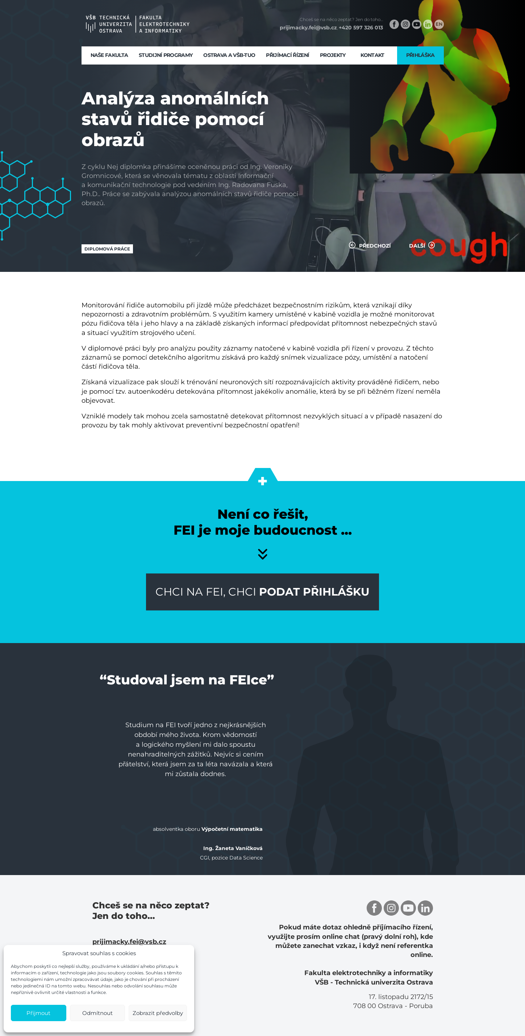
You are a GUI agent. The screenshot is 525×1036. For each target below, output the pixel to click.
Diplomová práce (107, 249)
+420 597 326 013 (361, 27)
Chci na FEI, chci (262, 591)
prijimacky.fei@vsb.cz (308, 27)
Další (422, 245)
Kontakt (372, 55)
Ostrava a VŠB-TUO (229, 55)
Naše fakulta (109, 55)
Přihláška (420, 55)
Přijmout (38, 1013)
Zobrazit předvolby (158, 1013)
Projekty (332, 55)
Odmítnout (97, 1013)
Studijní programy (165, 55)
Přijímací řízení (287, 55)
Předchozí (370, 245)
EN (439, 24)
